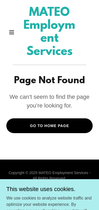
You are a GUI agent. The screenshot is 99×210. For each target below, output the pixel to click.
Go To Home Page (49, 126)
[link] (49, 53)
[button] (12, 32)
